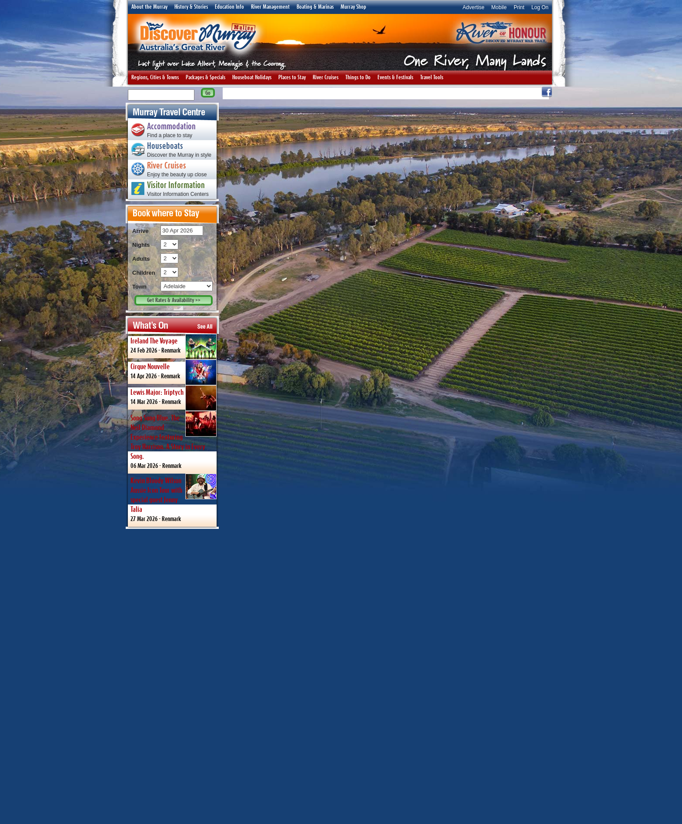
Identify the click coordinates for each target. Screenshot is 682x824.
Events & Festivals (395, 77)
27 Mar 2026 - (173, 498)
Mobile (499, 7)
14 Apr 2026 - (173, 372)
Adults (141, 259)
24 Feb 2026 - (173, 346)
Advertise (474, 7)
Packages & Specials (205, 77)
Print (519, 7)
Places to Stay (292, 77)
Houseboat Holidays (251, 77)
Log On (540, 7)
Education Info (229, 7)
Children (143, 272)
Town (139, 286)
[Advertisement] (172, 676)
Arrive (140, 231)
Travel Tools (431, 77)
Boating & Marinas (315, 7)
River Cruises (325, 77)
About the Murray (149, 7)
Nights (141, 245)
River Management (270, 7)
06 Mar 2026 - (173, 440)
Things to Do (358, 77)
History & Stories (191, 7)
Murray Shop (353, 7)
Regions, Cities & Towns (155, 77)
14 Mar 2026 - (173, 397)
